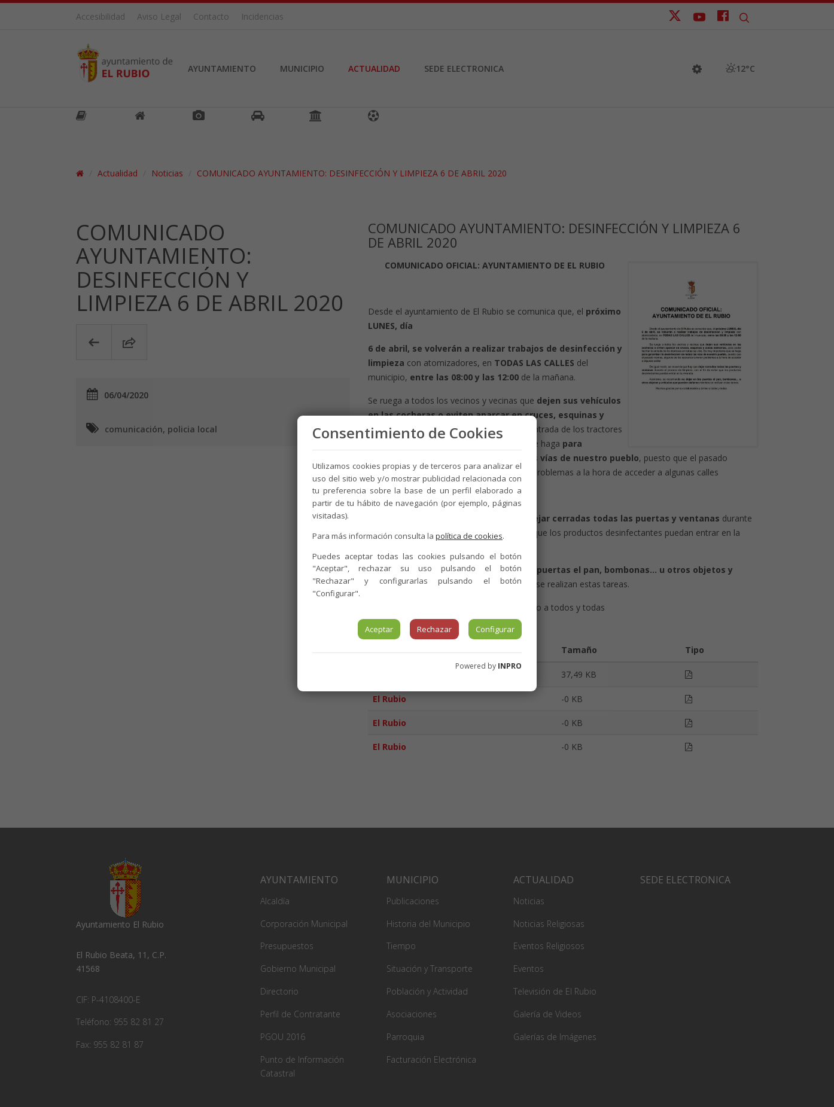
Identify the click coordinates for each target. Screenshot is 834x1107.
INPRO (510, 666)
